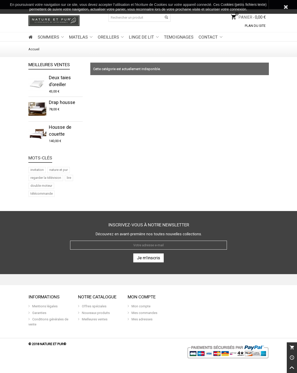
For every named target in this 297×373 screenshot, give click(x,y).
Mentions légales (44, 306)
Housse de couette (60, 130)
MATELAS (78, 37)
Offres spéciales (93, 306)
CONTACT (208, 37)
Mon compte (140, 306)
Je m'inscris (148, 257)
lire (69, 178)
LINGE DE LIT (141, 37)
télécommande (41, 193)
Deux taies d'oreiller (60, 81)
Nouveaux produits (95, 313)
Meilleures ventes (49, 65)
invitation (37, 170)
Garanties (38, 313)
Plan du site (255, 26)
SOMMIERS (48, 37)
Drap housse (62, 102)
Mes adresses (141, 319)
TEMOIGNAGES (178, 37)
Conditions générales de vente (48, 321)
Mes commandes (144, 313)
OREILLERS (108, 37)
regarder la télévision (45, 178)
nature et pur (58, 170)
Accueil (33, 49)
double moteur (41, 186)
